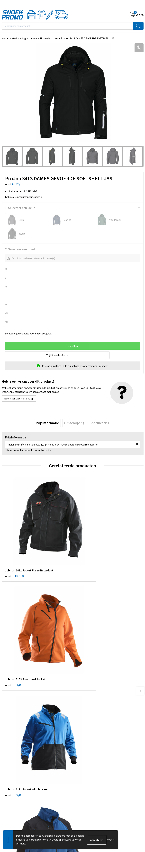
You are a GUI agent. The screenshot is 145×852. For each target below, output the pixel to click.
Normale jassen (49, 38)
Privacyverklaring (11, 774)
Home (5, 38)
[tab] (47, 423)
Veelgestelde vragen (85, 709)
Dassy (77, 764)
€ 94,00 (84, 551)
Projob (78, 779)
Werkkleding (19, 38)
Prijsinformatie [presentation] (47, 423)
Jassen (33, 38)
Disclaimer (8, 779)
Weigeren (111, 839)
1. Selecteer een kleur (20, 208)
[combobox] (67, 26)
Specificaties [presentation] (99, 423)
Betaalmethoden (83, 714)
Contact (78, 699)
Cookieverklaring (11, 769)
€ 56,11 (84, 637)
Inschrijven (134, 815)
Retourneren (81, 719)
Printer (78, 769)
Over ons (79, 694)
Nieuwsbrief (81, 704)
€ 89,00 (13, 637)
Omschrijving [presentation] (74, 423)
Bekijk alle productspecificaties (23, 197)
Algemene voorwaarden (15, 764)
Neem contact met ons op (19, 398)
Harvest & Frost (83, 774)
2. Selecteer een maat (20, 249)
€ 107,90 (14, 551)
